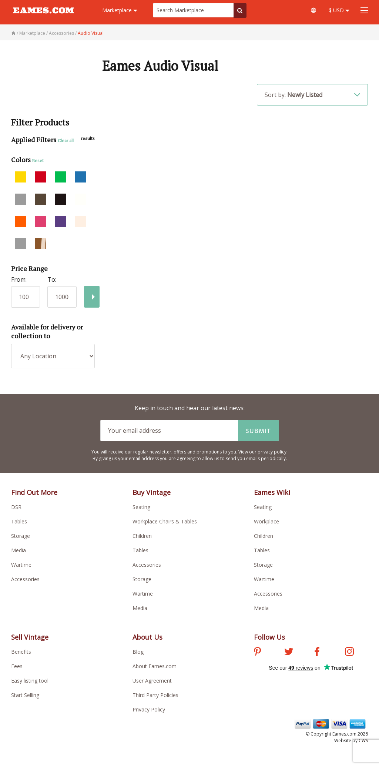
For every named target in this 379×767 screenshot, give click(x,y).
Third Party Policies (155, 695)
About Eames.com (155, 666)
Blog (138, 651)
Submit (258, 430)
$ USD (339, 10)
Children (142, 535)
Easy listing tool (29, 680)
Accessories (25, 579)
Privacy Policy (149, 709)
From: (19, 279)
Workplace (266, 521)
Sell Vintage (29, 637)
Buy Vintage (152, 492)
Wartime (21, 564)
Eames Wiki (272, 492)
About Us (147, 637)
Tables (19, 521)
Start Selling (25, 695)
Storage (20, 535)
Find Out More (34, 492)
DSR (16, 506)
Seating (141, 506)
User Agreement (152, 680)
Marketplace (119, 10)
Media (18, 550)
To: (51, 279)
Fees (17, 666)
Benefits (21, 651)
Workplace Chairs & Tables (165, 521)
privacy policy (272, 452)
